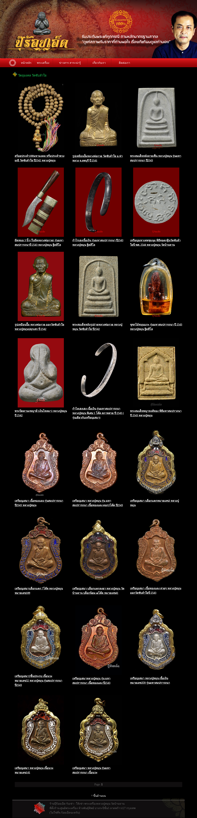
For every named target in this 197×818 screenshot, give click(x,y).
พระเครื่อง (43, 62)
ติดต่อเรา (124, 62)
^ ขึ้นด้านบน (98, 795)
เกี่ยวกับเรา (99, 62)
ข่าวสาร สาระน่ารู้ (70, 62)
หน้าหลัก (26, 62)
